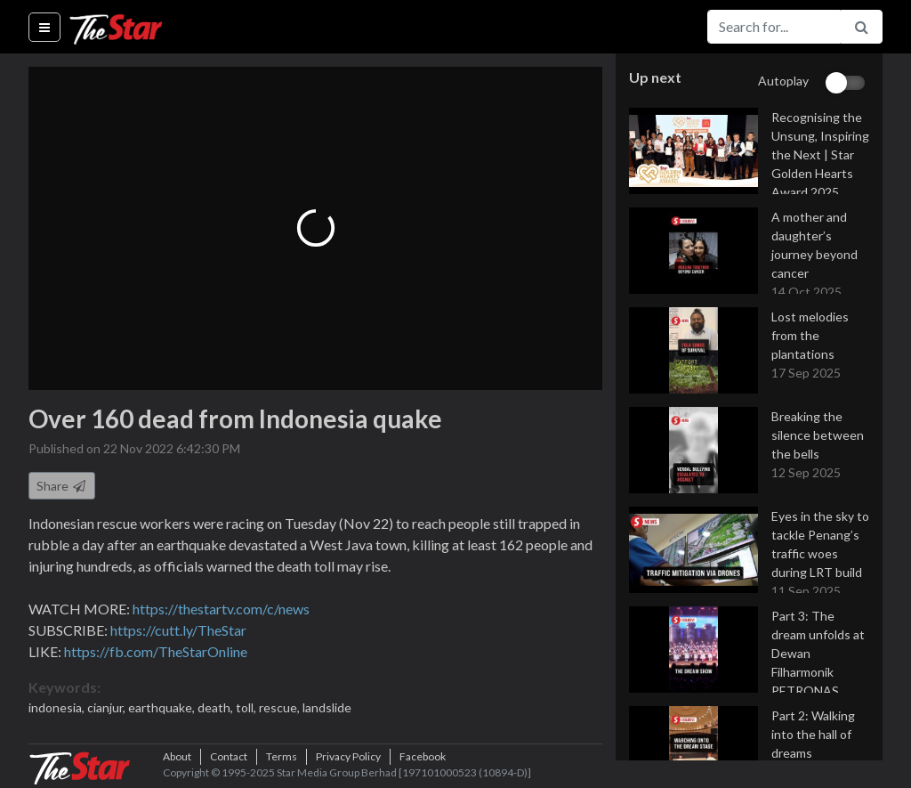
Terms (281, 756)
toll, (247, 707)
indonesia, (57, 707)
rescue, (280, 707)
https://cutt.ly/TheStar (178, 629)
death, (217, 707)
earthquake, (163, 707)
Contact (228, 756)
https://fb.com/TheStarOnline (155, 651)
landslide (326, 707)
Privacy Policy (348, 756)
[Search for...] (774, 27)
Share (61, 485)
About (177, 756)
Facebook (422, 756)
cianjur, (107, 707)
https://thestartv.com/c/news (221, 608)
